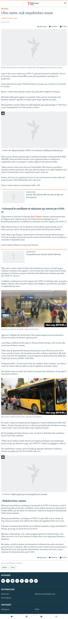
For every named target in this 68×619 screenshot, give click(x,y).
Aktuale (4, 9)
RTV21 (37, 609)
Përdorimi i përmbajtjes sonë (45, 594)
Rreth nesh (5, 594)
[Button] (42, 27)
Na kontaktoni (6, 598)
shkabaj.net (5, 609)
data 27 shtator (36, 217)
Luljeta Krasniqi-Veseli (9, 18)
